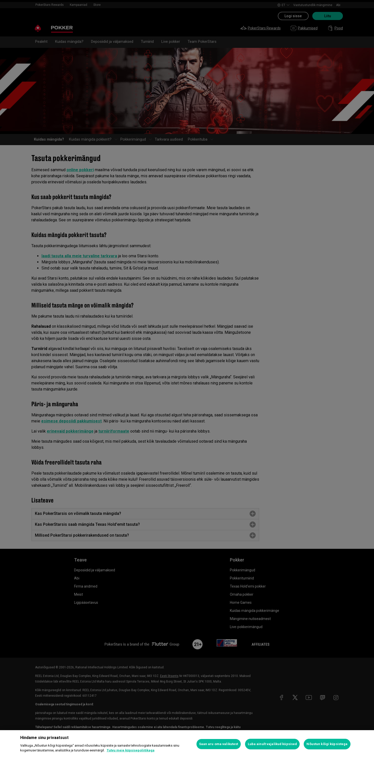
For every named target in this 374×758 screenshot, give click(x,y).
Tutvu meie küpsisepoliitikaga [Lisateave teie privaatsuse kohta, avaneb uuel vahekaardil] (131, 750)
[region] (187, 744)
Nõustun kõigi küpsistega (326, 744)
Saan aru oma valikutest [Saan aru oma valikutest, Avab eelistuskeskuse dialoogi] (218, 744)
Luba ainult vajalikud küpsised (272, 744)
